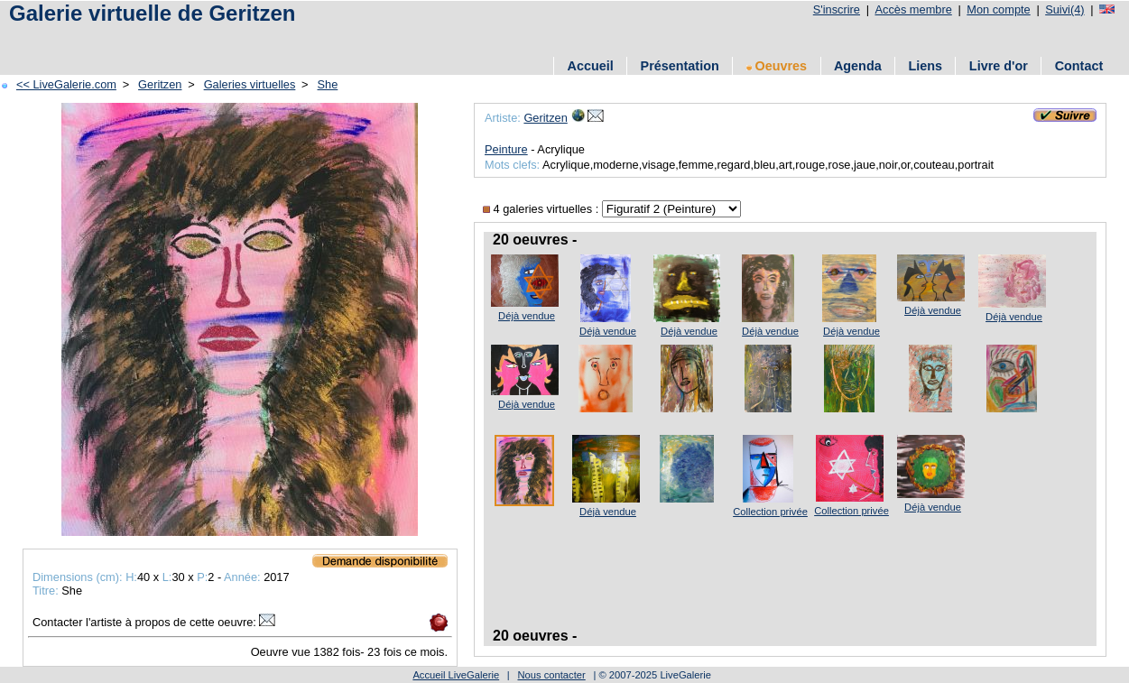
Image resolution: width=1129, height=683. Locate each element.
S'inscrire (836, 9)
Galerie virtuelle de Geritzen (152, 13)
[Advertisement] (216, 38)
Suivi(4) (1064, 9)
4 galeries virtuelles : (542, 209)
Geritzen (159, 84)
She (328, 84)
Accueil (591, 66)
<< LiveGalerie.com (66, 84)
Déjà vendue (526, 315)
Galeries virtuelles (250, 84)
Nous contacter (551, 674)
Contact (1079, 66)
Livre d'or (998, 66)
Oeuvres (777, 66)
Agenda (858, 66)
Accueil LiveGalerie (455, 674)
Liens (925, 66)
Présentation (680, 66)
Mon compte (998, 9)
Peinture (506, 149)
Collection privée (770, 511)
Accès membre (913, 9)
